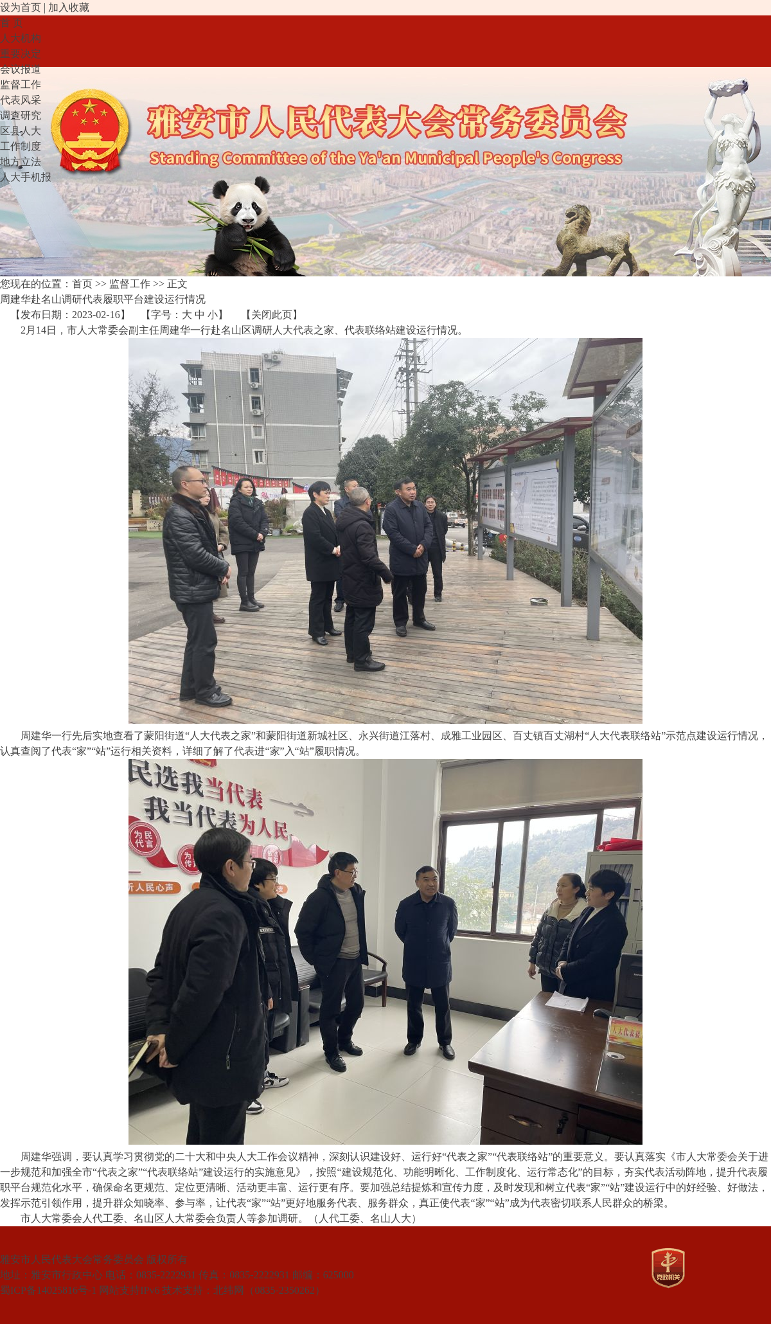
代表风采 (20, 99)
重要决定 (20, 53)
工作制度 (20, 146)
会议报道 (20, 69)
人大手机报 (25, 177)
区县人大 (20, 130)
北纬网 (228, 1290)
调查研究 (20, 115)
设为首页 (20, 7)
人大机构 (20, 38)
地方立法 (20, 161)
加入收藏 (68, 7)
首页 (82, 283)
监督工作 (20, 84)
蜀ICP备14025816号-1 (48, 1290)
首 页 (11, 22)
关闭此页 (271, 314)
